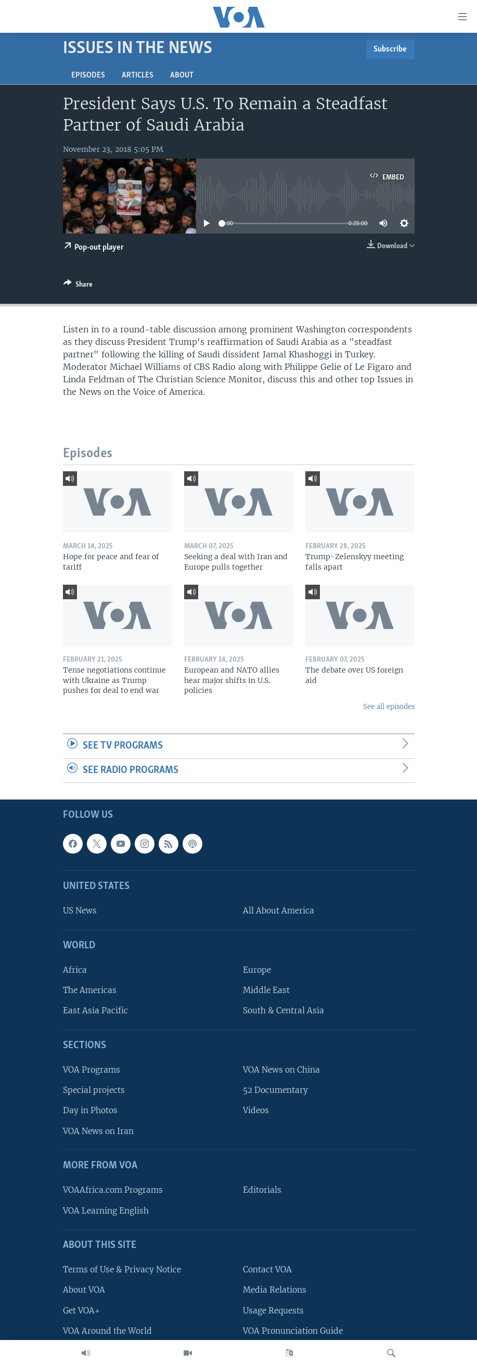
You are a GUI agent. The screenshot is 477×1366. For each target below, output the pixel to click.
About (182, 75)
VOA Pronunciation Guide (293, 1331)
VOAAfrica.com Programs (113, 1190)
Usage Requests (273, 1311)
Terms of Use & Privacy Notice (122, 1270)
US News (80, 911)
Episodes (88, 75)
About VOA (84, 1290)
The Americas (90, 991)
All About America (278, 911)
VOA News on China (281, 1070)
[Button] (78, 286)
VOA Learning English (106, 1211)
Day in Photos (90, 1111)
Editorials (262, 1190)
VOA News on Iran (98, 1131)
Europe (257, 970)
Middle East (266, 991)
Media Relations (274, 1290)
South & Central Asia (283, 1011)
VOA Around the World (107, 1331)
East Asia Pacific (95, 1011)
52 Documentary (275, 1091)
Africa (75, 970)
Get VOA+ (81, 1311)
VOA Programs (91, 1070)
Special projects (94, 1091)
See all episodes (389, 706)
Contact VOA (267, 1270)
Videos (256, 1111)
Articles (137, 75)
